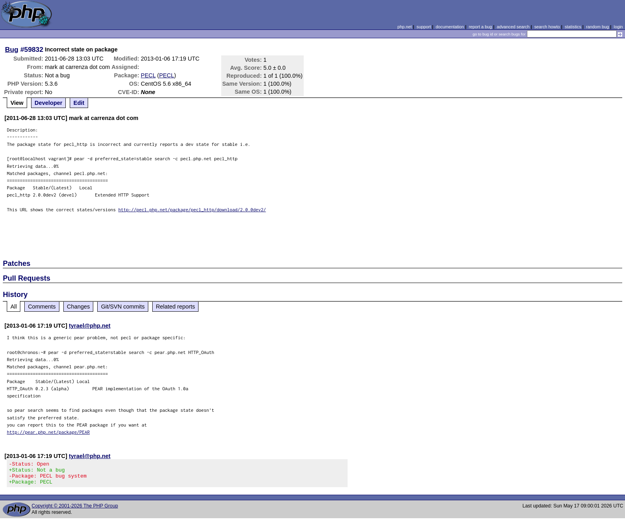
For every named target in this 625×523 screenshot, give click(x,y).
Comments (42, 306)
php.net (404, 26)
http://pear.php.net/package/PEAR (48, 432)
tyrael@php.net (89, 325)
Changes (78, 306)
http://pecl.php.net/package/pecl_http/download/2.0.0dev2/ (192, 209)
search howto (547, 26)
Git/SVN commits (123, 306)
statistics (573, 26)
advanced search (513, 26)
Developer (49, 103)
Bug (12, 49)
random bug (597, 26)
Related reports (175, 306)
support (424, 26)
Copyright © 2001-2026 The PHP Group (74, 510)
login (618, 26)
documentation (450, 26)
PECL (148, 75)
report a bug (480, 26)
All (13, 306)
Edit (78, 103)
